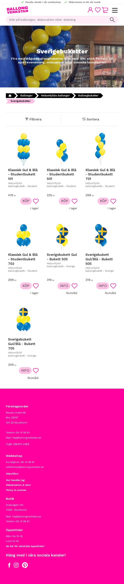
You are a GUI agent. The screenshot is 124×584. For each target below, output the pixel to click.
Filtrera (35, 119)
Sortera (93, 119)
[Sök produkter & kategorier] (56, 20)
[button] (114, 10)
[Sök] (112, 20)
